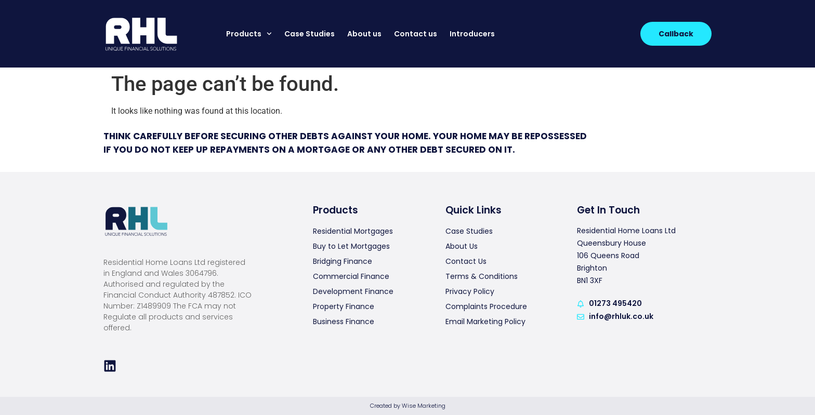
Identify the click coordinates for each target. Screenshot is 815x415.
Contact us (415, 34)
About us (364, 34)
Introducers (472, 34)
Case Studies (309, 34)
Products (249, 34)
